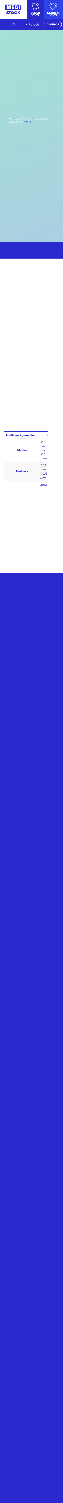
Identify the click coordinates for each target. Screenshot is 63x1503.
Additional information (20, 435)
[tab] (27, 435)
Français (34, 24)
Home (11, 119)
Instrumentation (23, 119)
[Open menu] (3, 25)
